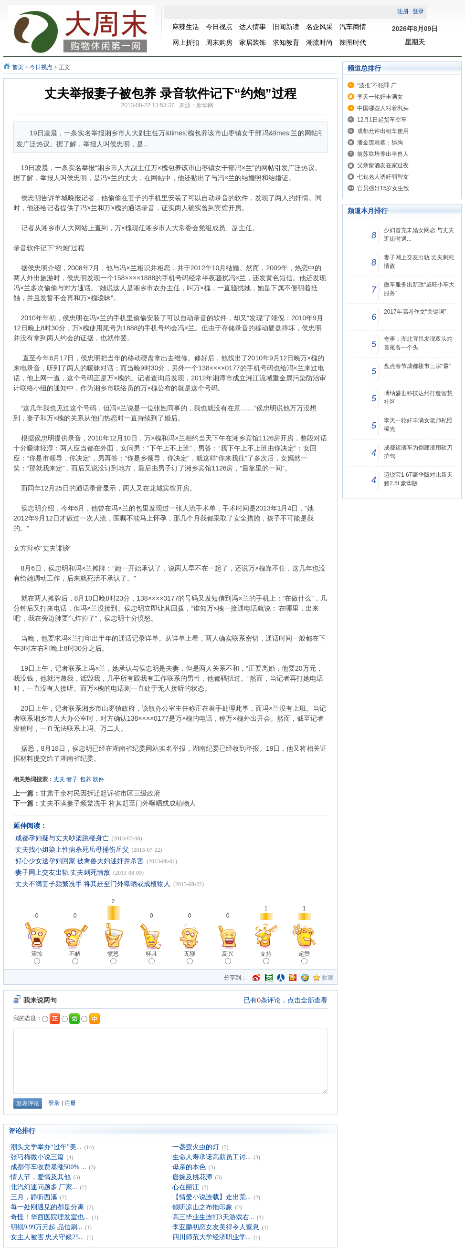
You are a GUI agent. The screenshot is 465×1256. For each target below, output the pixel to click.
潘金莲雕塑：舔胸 (380, 142)
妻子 (72, 779)
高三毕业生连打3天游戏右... (213, 1217)
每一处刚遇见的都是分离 (47, 1207)
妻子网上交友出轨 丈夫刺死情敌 (63, 872)
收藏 (327, 977)
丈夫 (59, 779)
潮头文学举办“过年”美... (46, 1147)
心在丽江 (185, 1187)
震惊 (36, 957)
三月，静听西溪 (34, 1197)
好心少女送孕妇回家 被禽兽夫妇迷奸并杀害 (79, 861)
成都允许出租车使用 (383, 131)
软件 (98, 779)
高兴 (227, 957)
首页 (17, 67)
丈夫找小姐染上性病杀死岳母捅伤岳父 (72, 849)
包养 (85, 779)
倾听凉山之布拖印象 (202, 1207)
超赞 (304, 957)
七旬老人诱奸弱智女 (383, 177)
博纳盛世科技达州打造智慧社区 (418, 397)
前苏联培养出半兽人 (383, 154)
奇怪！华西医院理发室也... (50, 1217)
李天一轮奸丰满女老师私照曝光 (418, 424)
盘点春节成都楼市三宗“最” (417, 366)
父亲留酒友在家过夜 (383, 165)
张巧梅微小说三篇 (37, 1157)
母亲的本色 (189, 1167)
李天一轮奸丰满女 (380, 96)
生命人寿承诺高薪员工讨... (211, 1157)
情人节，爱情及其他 (41, 1177)
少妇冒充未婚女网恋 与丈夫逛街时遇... (419, 234)
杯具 (151, 957)
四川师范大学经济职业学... (211, 1237)
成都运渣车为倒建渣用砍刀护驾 (418, 452)
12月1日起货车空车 (382, 119)
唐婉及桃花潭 (192, 1177)
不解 (75, 957)
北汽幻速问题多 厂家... (44, 1187)
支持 (266, 957)
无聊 (189, 957)
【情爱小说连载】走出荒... (211, 1197)
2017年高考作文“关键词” (415, 311)
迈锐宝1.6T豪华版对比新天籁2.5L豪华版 (418, 479)
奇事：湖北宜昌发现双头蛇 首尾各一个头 (418, 343)
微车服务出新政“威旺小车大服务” (419, 288)
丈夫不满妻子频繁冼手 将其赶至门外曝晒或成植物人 (118, 803)
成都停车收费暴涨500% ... (48, 1167)
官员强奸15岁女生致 (383, 188)
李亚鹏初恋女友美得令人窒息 (215, 1227)
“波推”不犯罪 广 (377, 85)
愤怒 (113, 957)
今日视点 (41, 67)
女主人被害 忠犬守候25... (47, 1237)
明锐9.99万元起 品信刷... (47, 1227)
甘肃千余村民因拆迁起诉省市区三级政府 (100, 793)
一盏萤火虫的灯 (195, 1147)
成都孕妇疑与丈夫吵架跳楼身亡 (62, 838)
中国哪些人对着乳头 (383, 108)
